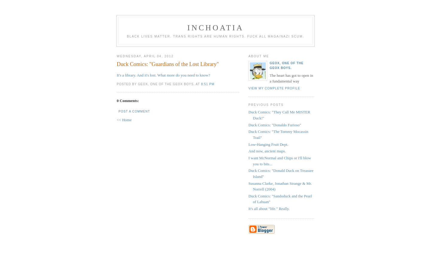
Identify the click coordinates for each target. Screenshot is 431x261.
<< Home (124, 120)
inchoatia (215, 27)
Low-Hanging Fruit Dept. (268, 144)
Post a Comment (134, 111)
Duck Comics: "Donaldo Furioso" (274, 125)
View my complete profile (274, 88)
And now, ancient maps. (267, 151)
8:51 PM (208, 84)
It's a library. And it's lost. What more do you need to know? (163, 75)
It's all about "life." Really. (269, 208)
